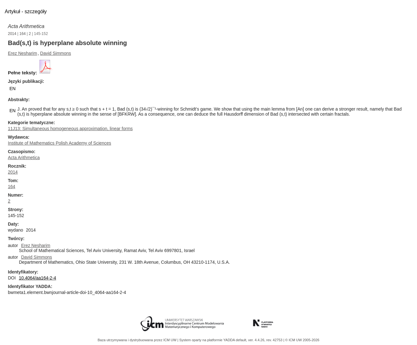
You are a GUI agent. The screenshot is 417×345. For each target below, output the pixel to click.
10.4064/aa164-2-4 (37, 277)
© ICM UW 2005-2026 (302, 340)
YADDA (229, 340)
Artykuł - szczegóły (26, 11)
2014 (12, 34)
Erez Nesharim (22, 53)
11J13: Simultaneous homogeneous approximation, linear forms (70, 128)
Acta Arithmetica (26, 26)
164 (23, 34)
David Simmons (55, 53)
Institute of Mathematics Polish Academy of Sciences (59, 143)
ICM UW (170, 340)
